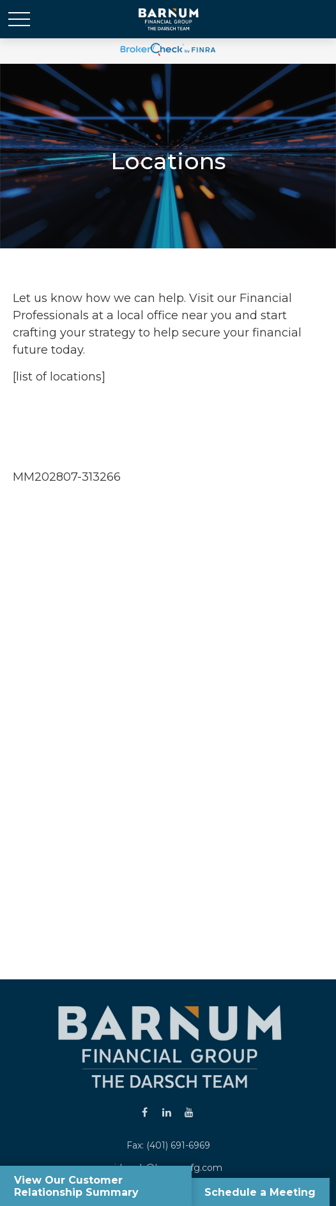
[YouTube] (189, 1111)
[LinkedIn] (167, 1111)
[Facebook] (144, 1111)
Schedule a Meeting (258, 1192)
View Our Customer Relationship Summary (77, 1185)
